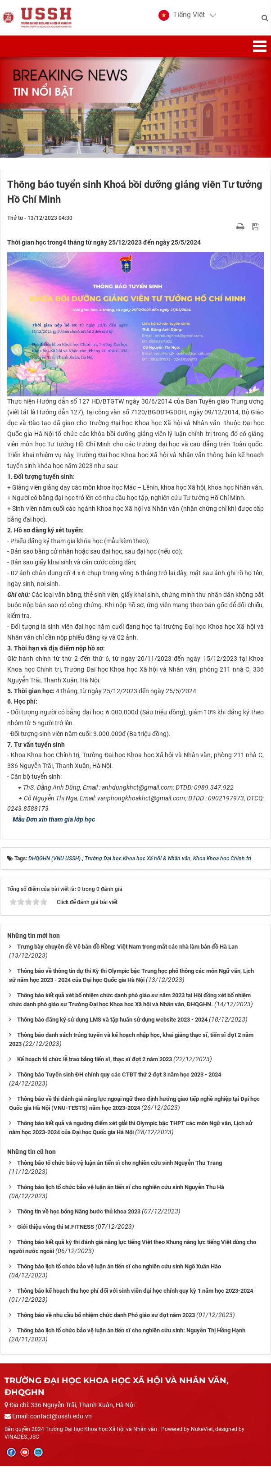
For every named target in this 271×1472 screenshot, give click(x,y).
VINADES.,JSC (22, 1442)
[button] (180, 18)
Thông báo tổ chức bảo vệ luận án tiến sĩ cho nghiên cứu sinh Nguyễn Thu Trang (119, 1168)
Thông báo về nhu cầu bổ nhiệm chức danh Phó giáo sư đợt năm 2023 (106, 1320)
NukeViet (202, 1434)
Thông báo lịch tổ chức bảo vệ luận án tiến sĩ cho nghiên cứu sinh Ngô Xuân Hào (119, 1271)
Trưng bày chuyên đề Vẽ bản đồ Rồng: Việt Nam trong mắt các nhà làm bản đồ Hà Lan (127, 952)
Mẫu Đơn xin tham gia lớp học (52, 825)
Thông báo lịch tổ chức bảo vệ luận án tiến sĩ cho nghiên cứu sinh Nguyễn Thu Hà (120, 1192)
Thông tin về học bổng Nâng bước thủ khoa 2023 (78, 1216)
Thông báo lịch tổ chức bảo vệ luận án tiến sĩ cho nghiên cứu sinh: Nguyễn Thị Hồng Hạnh (131, 1335)
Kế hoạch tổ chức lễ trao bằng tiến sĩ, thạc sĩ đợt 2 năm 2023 (94, 1064)
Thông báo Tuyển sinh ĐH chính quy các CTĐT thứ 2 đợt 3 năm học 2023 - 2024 (119, 1080)
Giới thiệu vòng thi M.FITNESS (55, 1232)
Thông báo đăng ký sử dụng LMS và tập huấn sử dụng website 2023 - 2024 (112, 1025)
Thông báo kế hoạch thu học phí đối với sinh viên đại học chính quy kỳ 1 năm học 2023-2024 (135, 1296)
